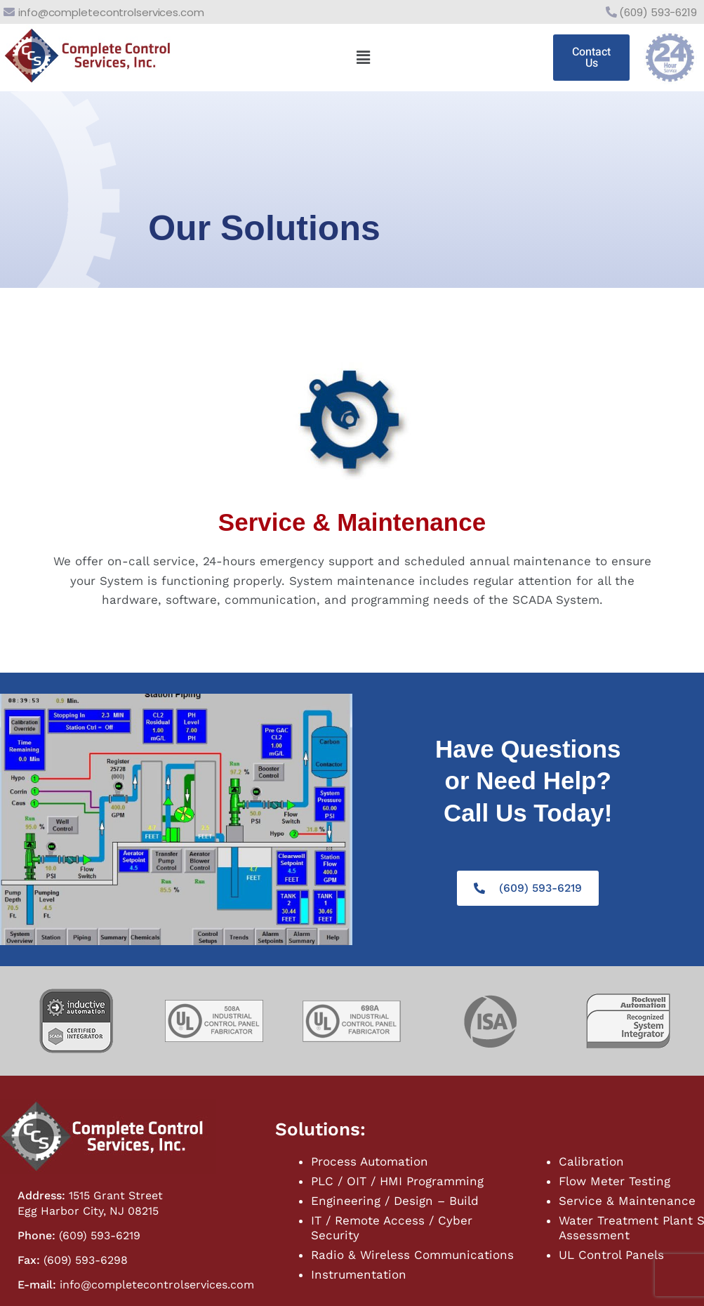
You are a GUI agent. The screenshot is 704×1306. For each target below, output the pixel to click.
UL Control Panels (611, 1255)
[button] (363, 57)
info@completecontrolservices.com (111, 12)
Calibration (591, 1161)
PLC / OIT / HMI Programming (397, 1181)
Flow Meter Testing (614, 1181)
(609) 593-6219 (658, 12)
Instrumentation (358, 1274)
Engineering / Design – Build (395, 1201)
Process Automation (369, 1161)
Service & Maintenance (627, 1201)
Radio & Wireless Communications (412, 1255)
